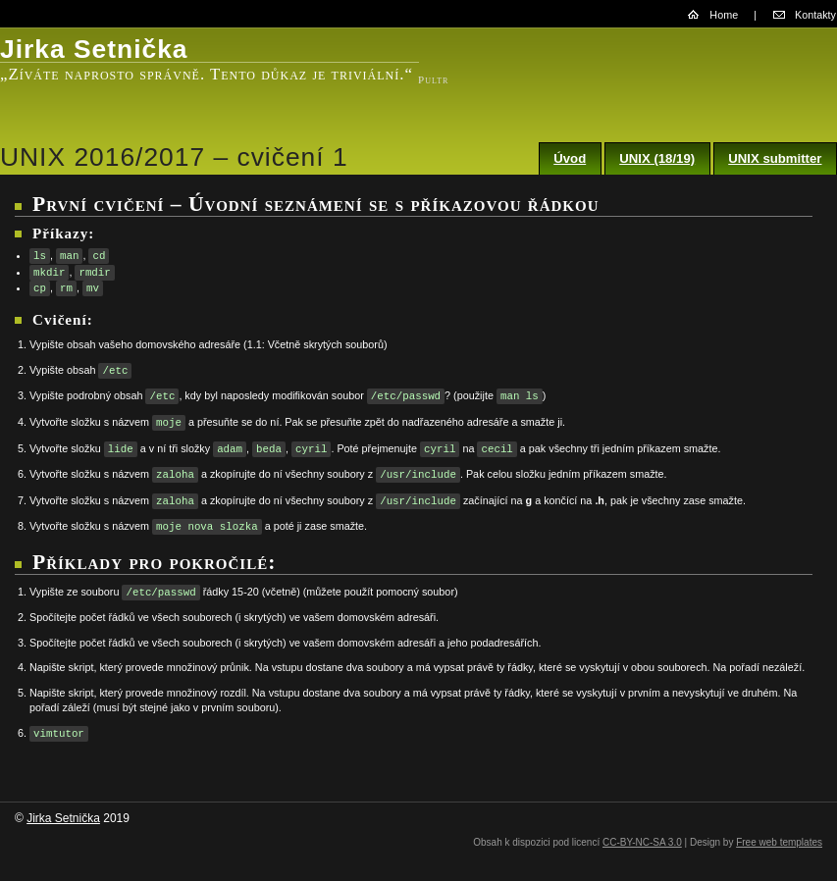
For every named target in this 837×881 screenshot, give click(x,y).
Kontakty (815, 15)
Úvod (569, 158)
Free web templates (779, 842)
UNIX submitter (774, 158)
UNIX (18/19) (657, 158)
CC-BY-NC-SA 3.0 (642, 842)
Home (723, 15)
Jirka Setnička (63, 818)
